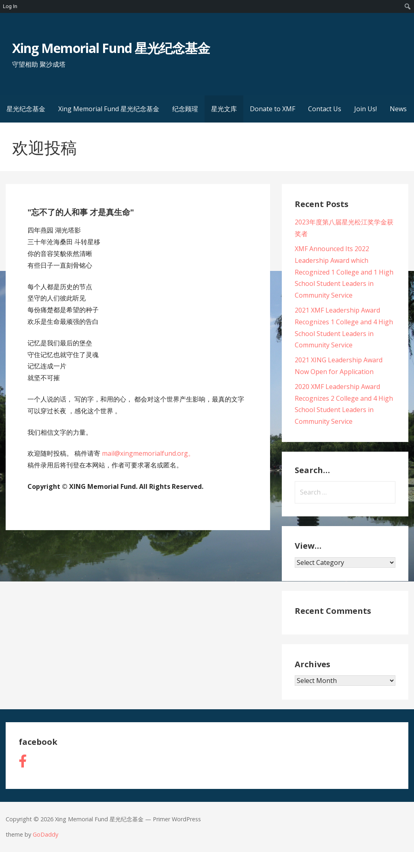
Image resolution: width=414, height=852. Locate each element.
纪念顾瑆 (185, 108)
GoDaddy (45, 834)
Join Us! (365, 108)
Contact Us (324, 108)
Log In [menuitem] (10, 6)
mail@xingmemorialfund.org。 (148, 453)
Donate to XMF (272, 108)
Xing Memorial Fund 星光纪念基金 (111, 48)
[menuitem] (407, 6)
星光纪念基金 (25, 108)
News (398, 108)
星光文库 (224, 108)
